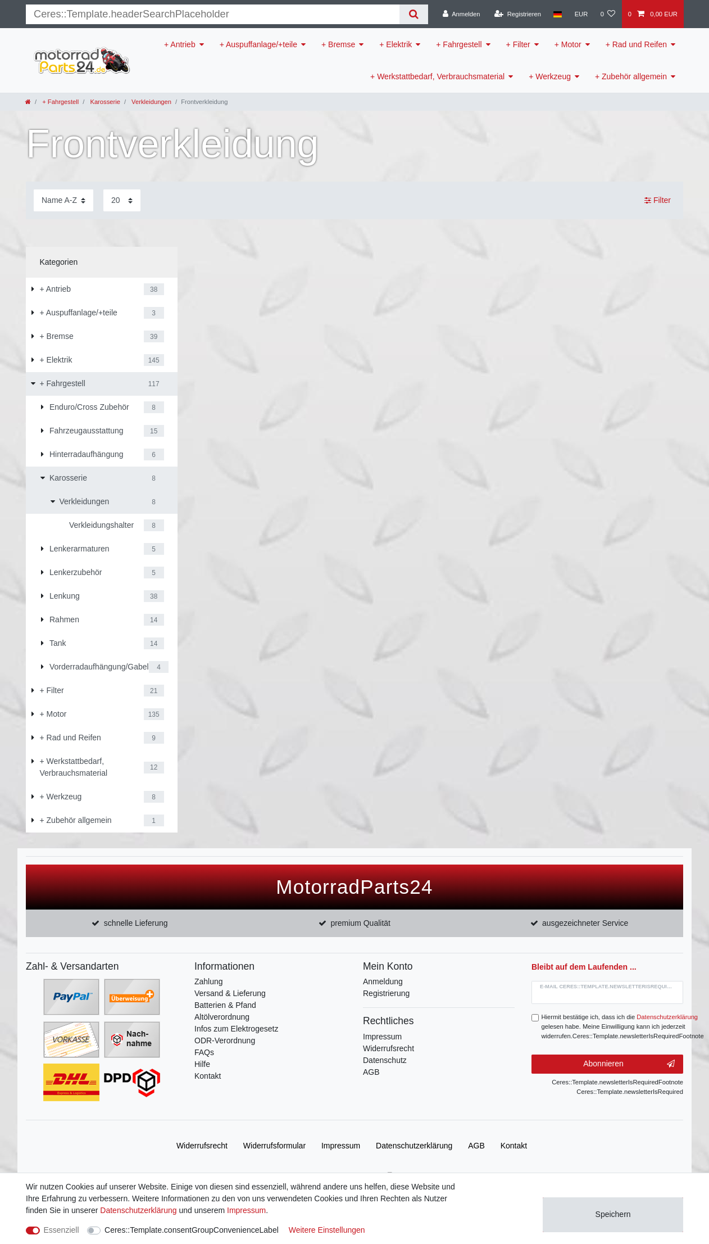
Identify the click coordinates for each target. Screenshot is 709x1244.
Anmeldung (383, 981)
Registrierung (386, 993)
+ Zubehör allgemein (631, 76)
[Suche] (413, 14)
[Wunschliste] (607, 14)
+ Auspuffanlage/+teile (258, 44)
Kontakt (207, 1075)
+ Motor (568, 44)
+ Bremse (338, 44)
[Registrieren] (517, 14)
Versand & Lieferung (230, 993)
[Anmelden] (462, 14)
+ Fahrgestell (458, 44)
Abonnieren (629, 1064)
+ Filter (518, 44)
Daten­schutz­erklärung (414, 1145)
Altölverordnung (221, 1016)
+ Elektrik (395, 44)
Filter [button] (657, 201)
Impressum (382, 1036)
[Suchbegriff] (212, 14)
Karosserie (104, 101)
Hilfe (202, 1064)
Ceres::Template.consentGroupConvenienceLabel (191, 1229)
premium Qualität (360, 923)
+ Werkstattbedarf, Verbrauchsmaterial (437, 76)
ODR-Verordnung (224, 1040)
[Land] (557, 14)
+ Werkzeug (550, 76)
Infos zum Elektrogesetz (236, 1028)
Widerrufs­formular (274, 1145)
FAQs (204, 1052)
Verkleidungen (150, 101)
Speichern (613, 1214)
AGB (371, 1071)
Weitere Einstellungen (327, 1229)
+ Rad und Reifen (636, 44)
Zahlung (208, 981)
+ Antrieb (180, 44)
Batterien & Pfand (225, 1005)
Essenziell (61, 1229)
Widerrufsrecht (388, 1048)
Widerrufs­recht (202, 1145)
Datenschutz (385, 1060)
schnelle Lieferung (136, 923)
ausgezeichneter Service (585, 923)
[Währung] (581, 14)
